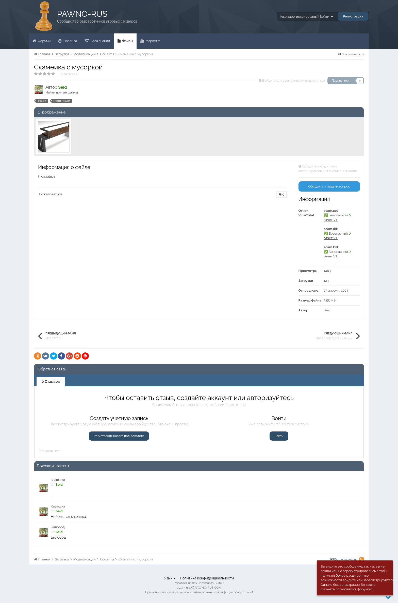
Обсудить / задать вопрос (329, 186)
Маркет (152, 41)
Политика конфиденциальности (207, 578)
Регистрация (353, 16)
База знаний (100, 41)
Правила (69, 41)
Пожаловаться (50, 194)
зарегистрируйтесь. (378, 580)
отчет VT (331, 220)
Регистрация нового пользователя (119, 436)
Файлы (127, 41)
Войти (278, 436)
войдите (349, 580)
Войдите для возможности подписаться (293, 80)
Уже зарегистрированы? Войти (306, 16)
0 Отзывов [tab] (51, 382)
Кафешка (58, 480)
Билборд (58, 527)
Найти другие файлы (61, 92)
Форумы (44, 41)
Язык (169, 578)
